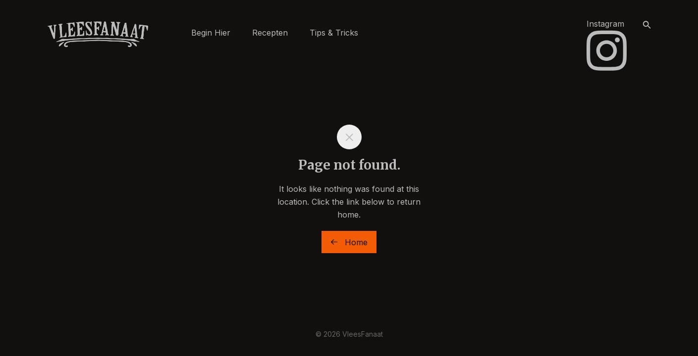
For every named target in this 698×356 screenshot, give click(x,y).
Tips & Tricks (334, 33)
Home (349, 242)
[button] (647, 25)
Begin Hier (210, 33)
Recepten (270, 33)
